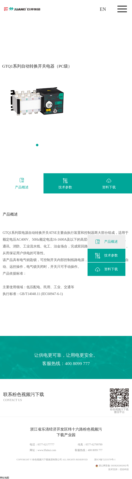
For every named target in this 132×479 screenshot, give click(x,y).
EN (103, 9)
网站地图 (4, 477)
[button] (37, 145)
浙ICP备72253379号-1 (105, 459)
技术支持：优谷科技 (118, 469)
